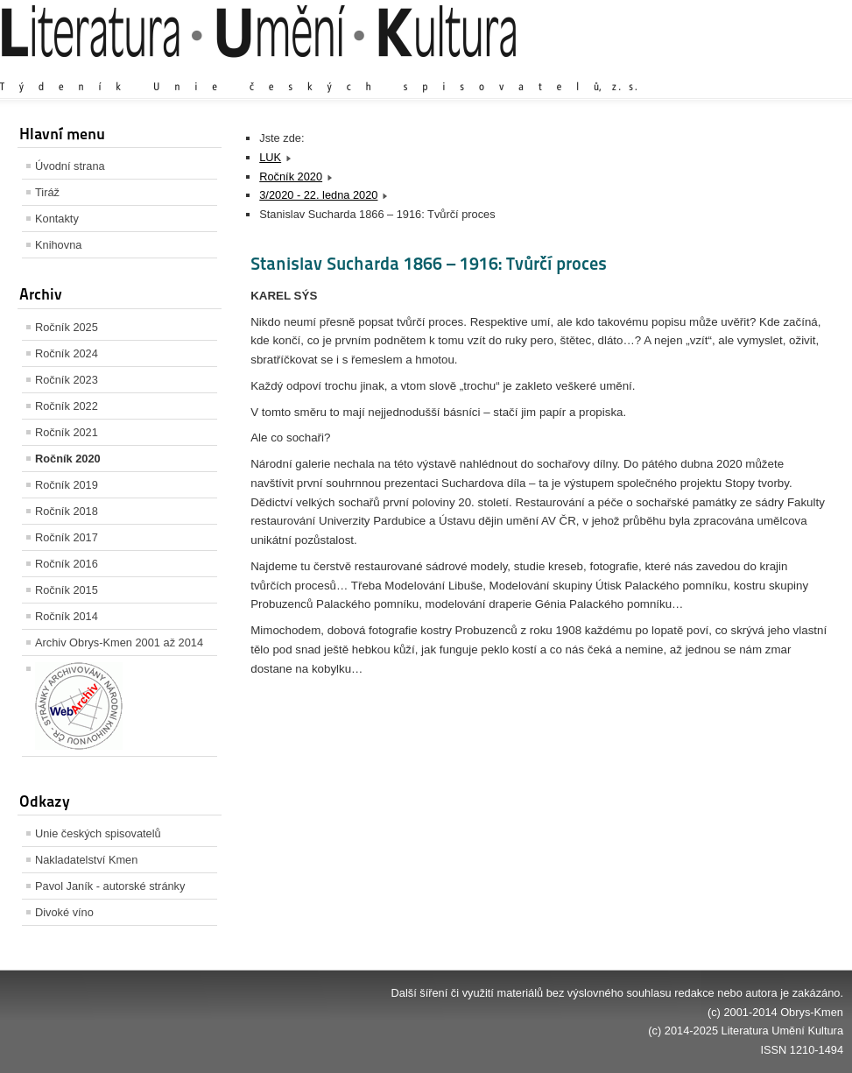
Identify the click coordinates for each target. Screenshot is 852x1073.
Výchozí (739, 69)
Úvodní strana (70, 166)
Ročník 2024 (66, 353)
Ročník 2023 (66, 379)
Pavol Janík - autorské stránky (110, 886)
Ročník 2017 (66, 537)
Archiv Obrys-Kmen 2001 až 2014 (119, 642)
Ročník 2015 (66, 590)
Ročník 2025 (66, 327)
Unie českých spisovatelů (98, 833)
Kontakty (57, 218)
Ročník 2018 (66, 511)
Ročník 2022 (66, 406)
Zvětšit (690, 69)
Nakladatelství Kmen (86, 859)
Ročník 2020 (68, 458)
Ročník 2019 (66, 484)
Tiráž (47, 192)
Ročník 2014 (66, 616)
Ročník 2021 (66, 432)
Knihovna (58, 244)
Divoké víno (64, 912)
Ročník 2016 (66, 563)
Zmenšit (791, 69)
